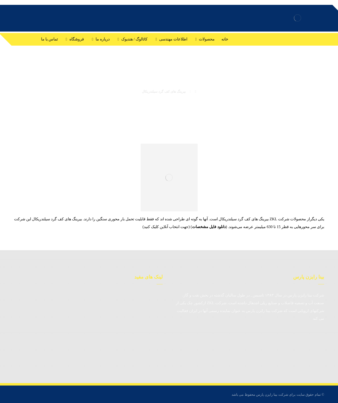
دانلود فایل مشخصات (209, 227)
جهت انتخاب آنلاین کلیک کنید (166, 227)
